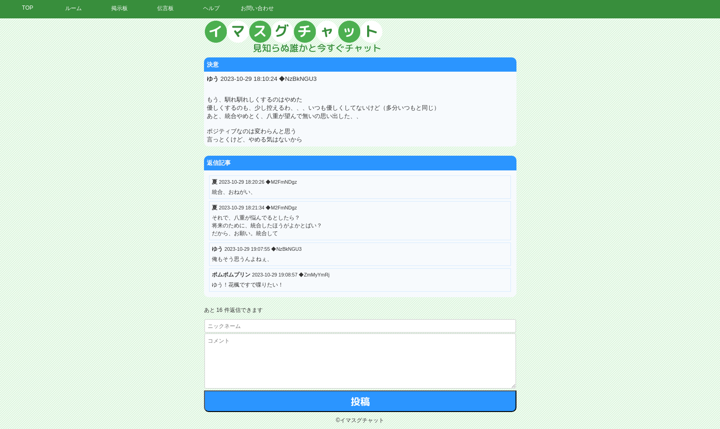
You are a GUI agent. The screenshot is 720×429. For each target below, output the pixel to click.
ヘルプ (211, 8)
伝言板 (165, 8)
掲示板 (119, 8)
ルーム (73, 8)
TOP (27, 8)
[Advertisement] (635, 158)
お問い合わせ (257, 8)
